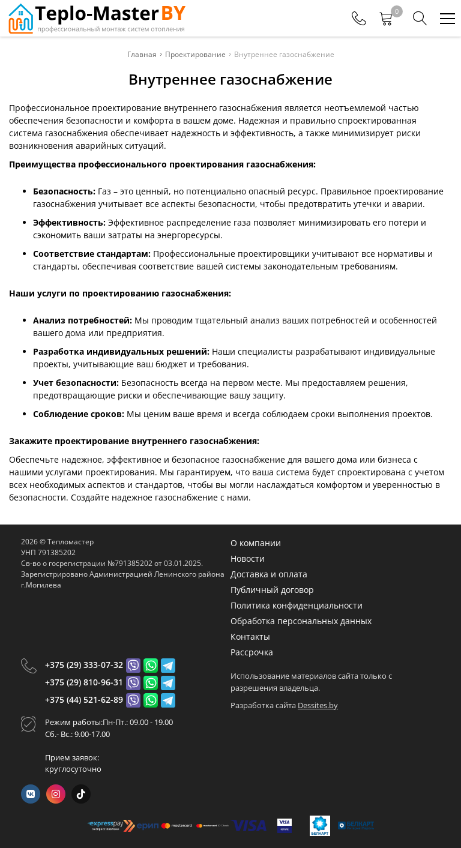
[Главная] (96, 18)
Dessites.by (318, 705)
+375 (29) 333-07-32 (84, 664)
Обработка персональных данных (301, 621)
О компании (255, 543)
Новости (247, 558)
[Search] (420, 18)
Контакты (250, 636)
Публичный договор (272, 589)
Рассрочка (251, 652)
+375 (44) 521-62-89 (84, 699)
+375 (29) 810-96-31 (84, 682)
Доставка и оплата (268, 574)
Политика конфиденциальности (296, 605)
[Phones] (359, 18)
